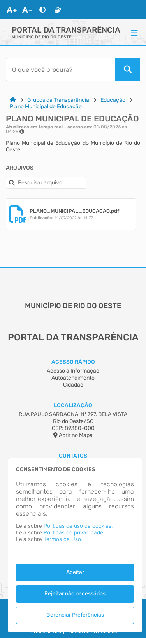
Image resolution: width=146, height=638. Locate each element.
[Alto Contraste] (42, 9)
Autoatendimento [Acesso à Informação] (73, 377)
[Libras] (57, 9)
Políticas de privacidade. (74, 532)
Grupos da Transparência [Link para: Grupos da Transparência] (58, 100)
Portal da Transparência (66, 30)
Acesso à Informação (73, 371)
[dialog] (75, 545)
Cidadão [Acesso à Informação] (73, 384)
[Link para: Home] (13, 100)
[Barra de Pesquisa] (60, 69)
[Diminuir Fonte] (27, 10)
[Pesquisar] (127, 69)
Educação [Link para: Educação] (112, 100)
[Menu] (134, 32)
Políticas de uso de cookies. (78, 526)
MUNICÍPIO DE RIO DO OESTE (42, 37)
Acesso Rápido (73, 362)
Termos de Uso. (63, 539)
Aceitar (75, 572)
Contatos (73, 455)
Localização (73, 405)
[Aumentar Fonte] (12, 10)
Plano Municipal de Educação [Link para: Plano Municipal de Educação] (46, 106)
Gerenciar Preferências (75, 615)
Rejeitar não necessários (75, 593)
